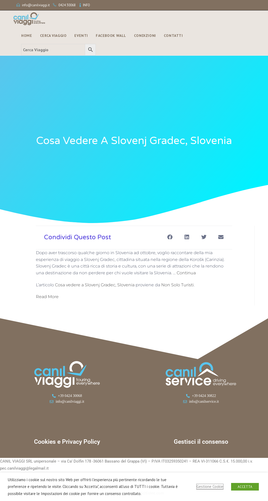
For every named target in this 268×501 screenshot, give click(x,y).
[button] (170, 237)
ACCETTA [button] (245, 487)
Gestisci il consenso (201, 441)
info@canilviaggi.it (36, 5)
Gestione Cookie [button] (210, 486)
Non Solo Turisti (177, 284)
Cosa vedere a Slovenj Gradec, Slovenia (95, 284)
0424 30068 (67, 5)
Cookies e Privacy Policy (67, 441)
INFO (86, 5)
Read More (47, 296)
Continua (186, 272)
